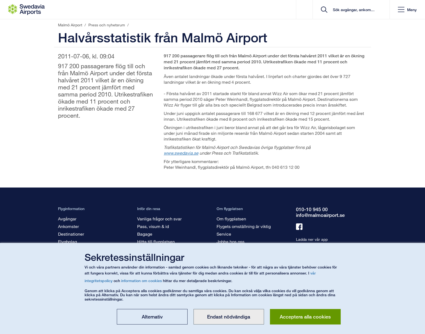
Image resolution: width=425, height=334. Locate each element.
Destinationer (71, 233)
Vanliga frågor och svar (159, 218)
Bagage (144, 233)
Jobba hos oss (230, 241)
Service (224, 233)
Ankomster (68, 226)
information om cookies (141, 280)
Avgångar (67, 218)
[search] (353, 9)
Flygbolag (67, 241)
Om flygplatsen (231, 218)
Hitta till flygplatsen (156, 241)
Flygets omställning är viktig (244, 226)
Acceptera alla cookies (305, 317)
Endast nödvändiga (228, 317)
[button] (407, 9)
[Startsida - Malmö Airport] (26, 9)
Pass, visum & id (153, 226)
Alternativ (152, 317)
